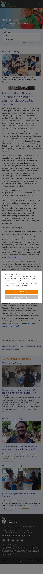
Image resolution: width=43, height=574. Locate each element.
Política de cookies (22, 285)
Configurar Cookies (21, 297)
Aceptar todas (22, 292)
